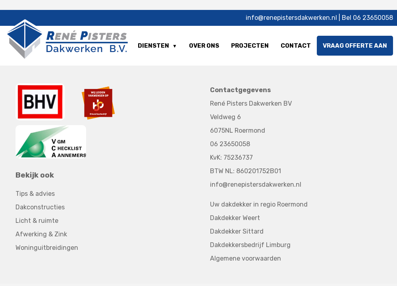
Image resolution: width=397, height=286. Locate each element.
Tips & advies (35, 193)
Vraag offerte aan (355, 45)
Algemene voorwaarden (245, 258)
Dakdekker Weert (235, 218)
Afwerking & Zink (41, 234)
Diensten (153, 45)
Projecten (250, 45)
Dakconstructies (40, 207)
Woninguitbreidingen (46, 247)
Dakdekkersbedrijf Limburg (250, 245)
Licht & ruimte (36, 220)
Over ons (204, 45)
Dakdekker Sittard (237, 231)
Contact (296, 45)
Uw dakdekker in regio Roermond (259, 204)
